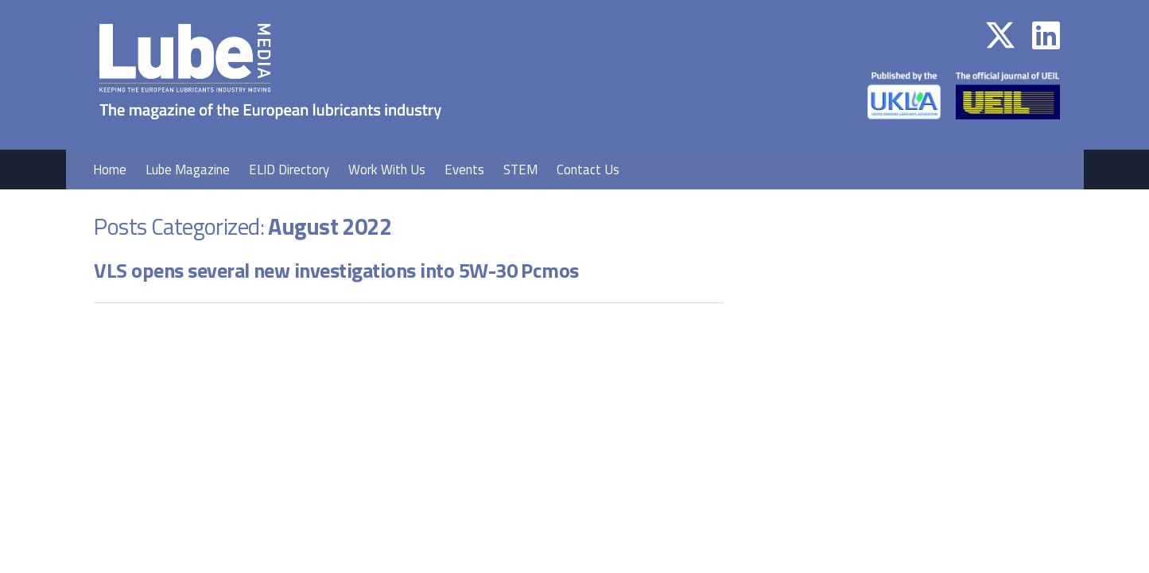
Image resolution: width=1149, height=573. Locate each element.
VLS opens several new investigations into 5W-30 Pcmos (336, 270)
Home (109, 169)
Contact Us (588, 169)
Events (464, 169)
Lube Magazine (188, 169)
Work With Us (386, 169)
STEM (520, 169)
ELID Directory (289, 169)
